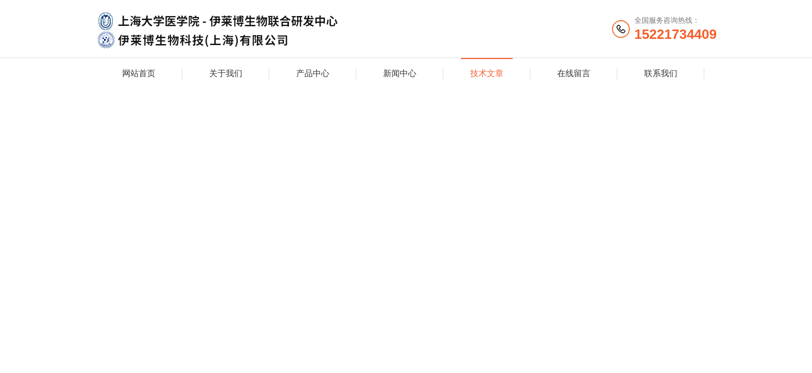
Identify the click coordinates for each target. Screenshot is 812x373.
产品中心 (312, 73)
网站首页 (138, 73)
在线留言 (573, 73)
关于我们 (225, 73)
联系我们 (660, 73)
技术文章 (486, 73)
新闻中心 (399, 73)
